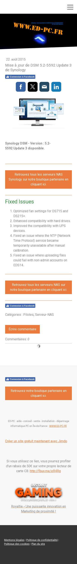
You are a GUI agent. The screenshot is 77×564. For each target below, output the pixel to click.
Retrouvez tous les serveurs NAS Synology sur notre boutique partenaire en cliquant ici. (38, 179)
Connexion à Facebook (20, 76)
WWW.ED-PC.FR (58, 426)
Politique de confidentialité (42, 539)
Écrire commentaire (22, 329)
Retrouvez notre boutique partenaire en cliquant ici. (39, 393)
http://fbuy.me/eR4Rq (45, 471)
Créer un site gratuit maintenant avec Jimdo (36, 441)
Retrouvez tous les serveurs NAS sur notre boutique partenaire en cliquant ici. (38, 287)
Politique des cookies (17, 543)
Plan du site (38, 543)
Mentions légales (14, 539)
